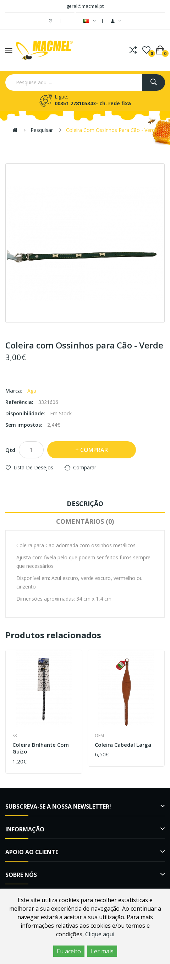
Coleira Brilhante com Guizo (40, 748)
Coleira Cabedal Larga (123, 744)
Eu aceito (69, 951)
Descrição (85, 503)
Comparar (84, 467)
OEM (99, 736)
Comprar (94, 450)
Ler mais (102, 951)
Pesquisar (42, 130)
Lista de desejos (33, 467)
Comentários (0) (85, 521)
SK (14, 736)
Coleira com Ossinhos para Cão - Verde (112, 130)
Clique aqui (99, 934)
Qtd (10, 449)
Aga (31, 390)
